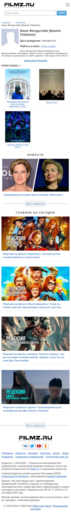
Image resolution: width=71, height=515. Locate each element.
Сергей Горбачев (56, 476)
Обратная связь (41, 506)
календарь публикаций (29, 457)
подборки (7, 457)
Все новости (35, 203)
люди (65, 453)
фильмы (33, 453)
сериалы (45, 453)
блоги (56, 453)
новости (20, 453)
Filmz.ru (34, 469)
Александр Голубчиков (15, 476)
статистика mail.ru (57, 457)
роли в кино (48, 46)
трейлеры (7, 453)
